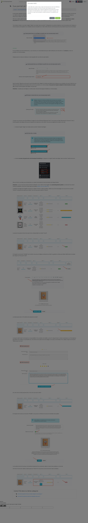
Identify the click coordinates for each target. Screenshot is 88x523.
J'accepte (58, 18)
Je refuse (52, 18)
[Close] (60, 3)
